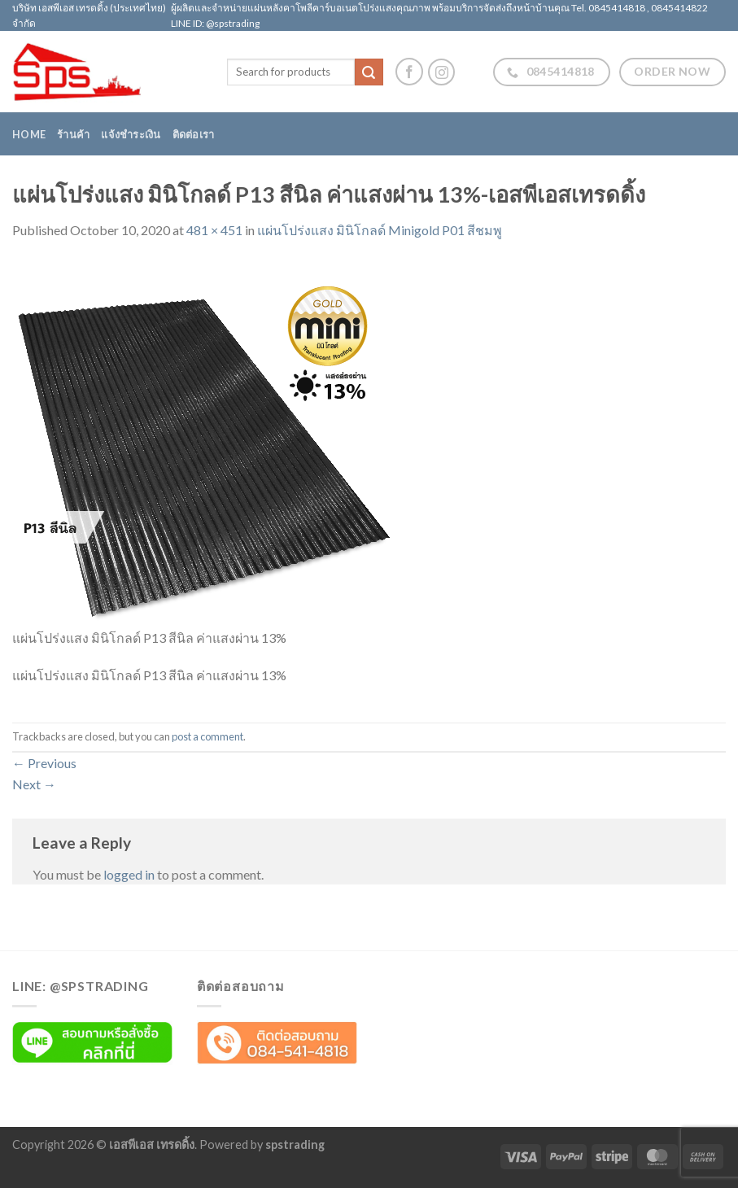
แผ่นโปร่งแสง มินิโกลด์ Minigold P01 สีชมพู (379, 230)
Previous (44, 763)
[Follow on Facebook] (409, 71)
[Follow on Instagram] (441, 72)
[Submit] (368, 72)
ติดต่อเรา (193, 134)
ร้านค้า (73, 134)
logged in (129, 874)
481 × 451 (214, 230)
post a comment (207, 736)
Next (34, 784)
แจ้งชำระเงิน (130, 134)
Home (29, 134)
